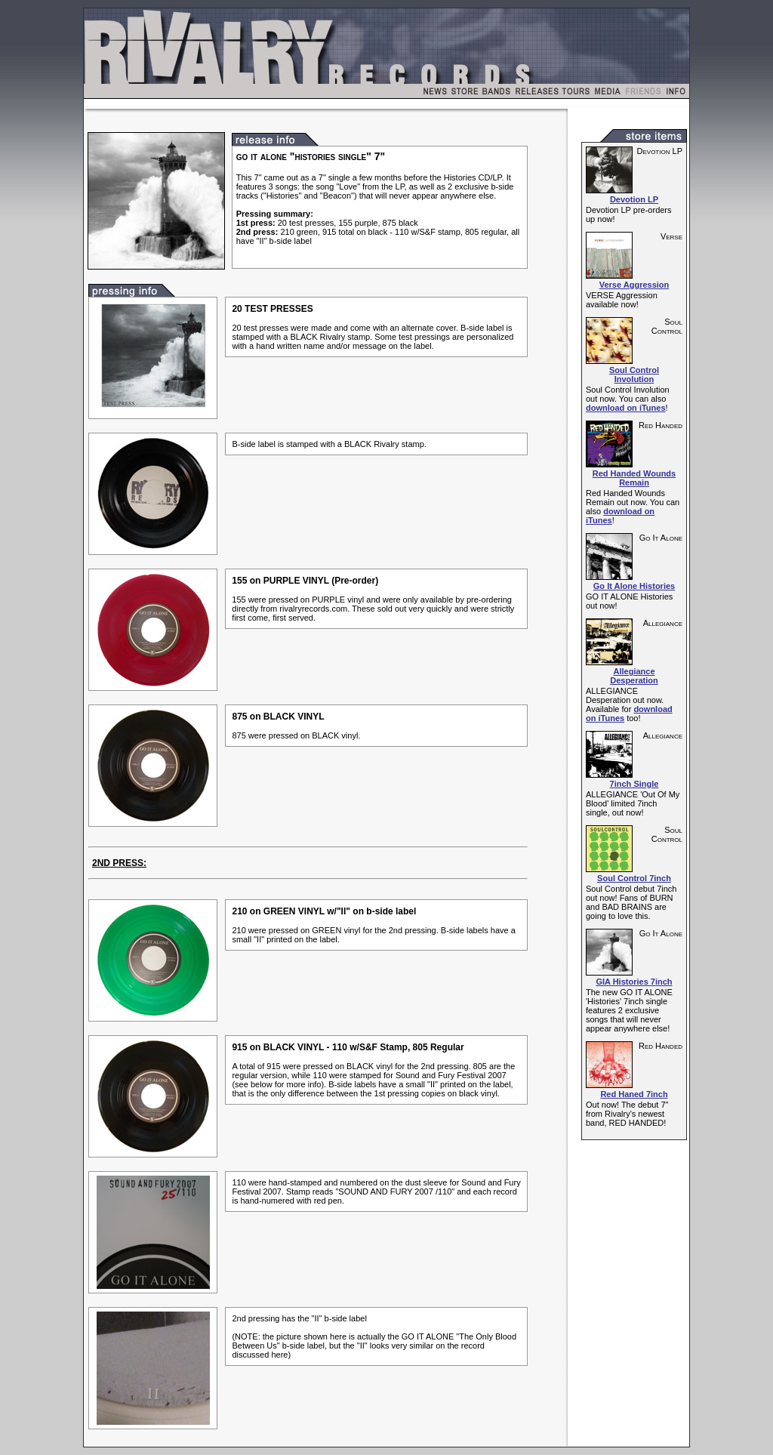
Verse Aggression (634, 284)
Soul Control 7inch (634, 878)
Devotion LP (634, 199)
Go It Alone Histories (634, 585)
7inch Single (634, 783)
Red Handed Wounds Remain (634, 478)
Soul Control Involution (634, 374)
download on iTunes (626, 407)
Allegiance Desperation (634, 676)
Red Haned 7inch (633, 1094)
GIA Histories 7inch (634, 981)
